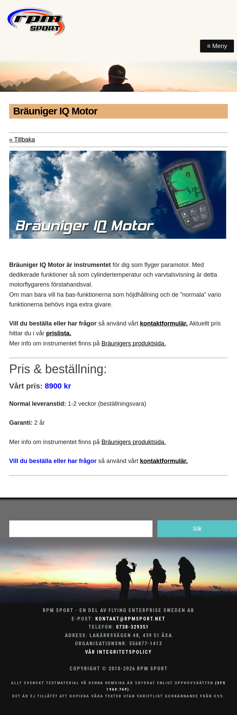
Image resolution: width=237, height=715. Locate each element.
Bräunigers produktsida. (133, 343)
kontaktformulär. (164, 323)
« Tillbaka (22, 139)
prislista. (58, 333)
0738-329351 (132, 627)
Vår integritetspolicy (118, 652)
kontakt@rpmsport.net (130, 619)
